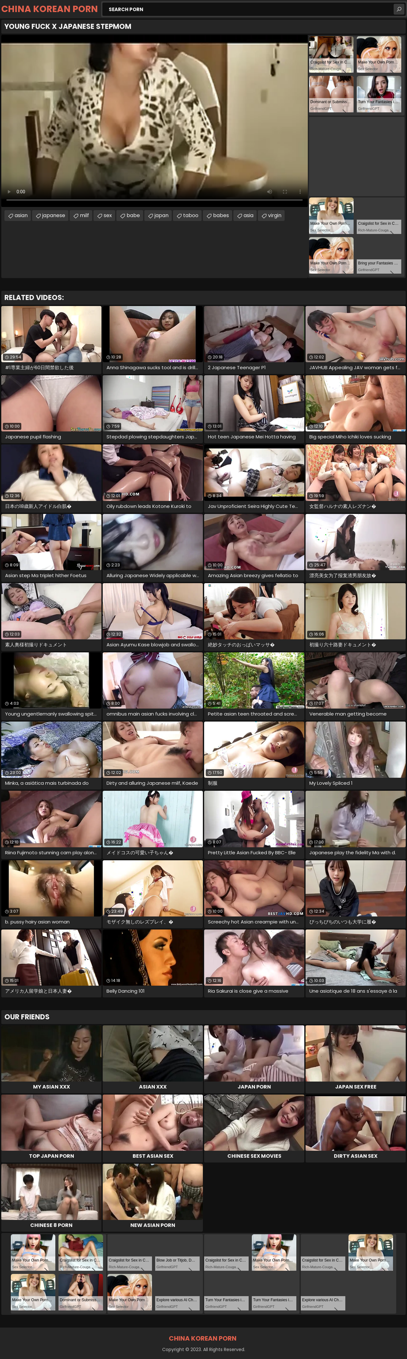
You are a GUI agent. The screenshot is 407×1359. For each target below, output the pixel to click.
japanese (53, 215)
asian (21, 215)
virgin (274, 215)
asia (248, 215)
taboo (190, 215)
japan (162, 215)
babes (221, 215)
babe (133, 215)
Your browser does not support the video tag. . (154, 121)
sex (108, 215)
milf (84, 215)
